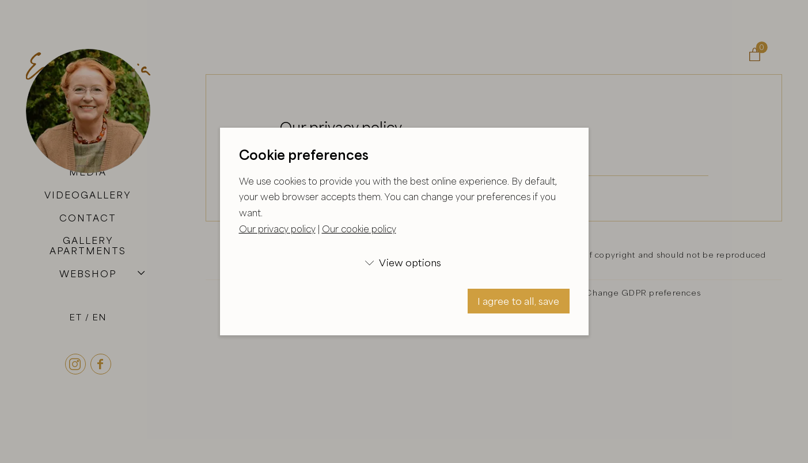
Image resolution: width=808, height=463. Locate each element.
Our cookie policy (359, 229)
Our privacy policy (277, 229)
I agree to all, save (518, 301)
